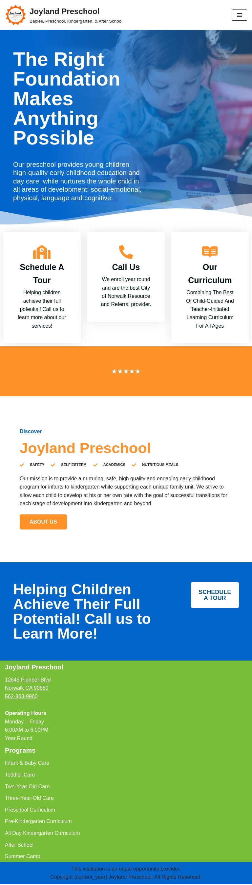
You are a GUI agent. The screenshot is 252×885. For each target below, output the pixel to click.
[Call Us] (126, 252)
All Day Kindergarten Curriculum (42, 834)
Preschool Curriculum (30, 811)
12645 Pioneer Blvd (28, 680)
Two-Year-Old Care (27, 787)
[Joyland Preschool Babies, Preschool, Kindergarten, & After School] (63, 15)
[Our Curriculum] (210, 252)
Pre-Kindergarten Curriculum (38, 822)
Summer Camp (22, 857)
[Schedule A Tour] (42, 252)
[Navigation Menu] (239, 15)
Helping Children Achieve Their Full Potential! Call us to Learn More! (82, 612)
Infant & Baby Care (27, 764)
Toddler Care (20, 776)
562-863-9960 (21, 697)
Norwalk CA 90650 (27, 689)
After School (19, 846)
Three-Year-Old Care (29, 799)
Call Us (126, 267)
